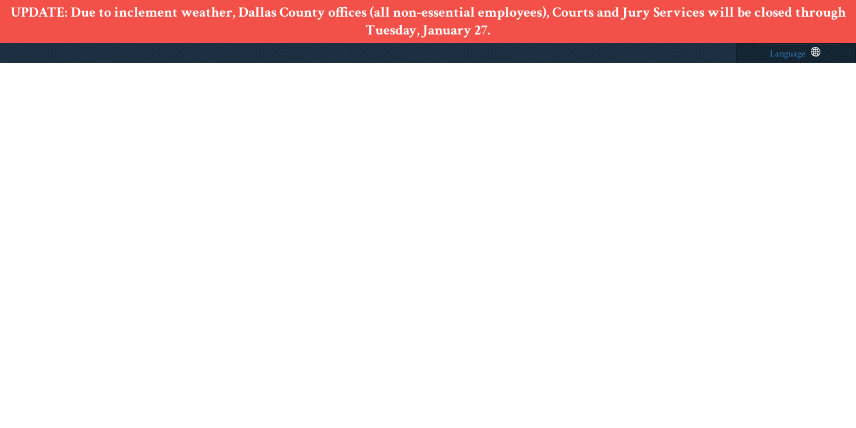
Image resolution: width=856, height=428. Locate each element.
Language (795, 54)
